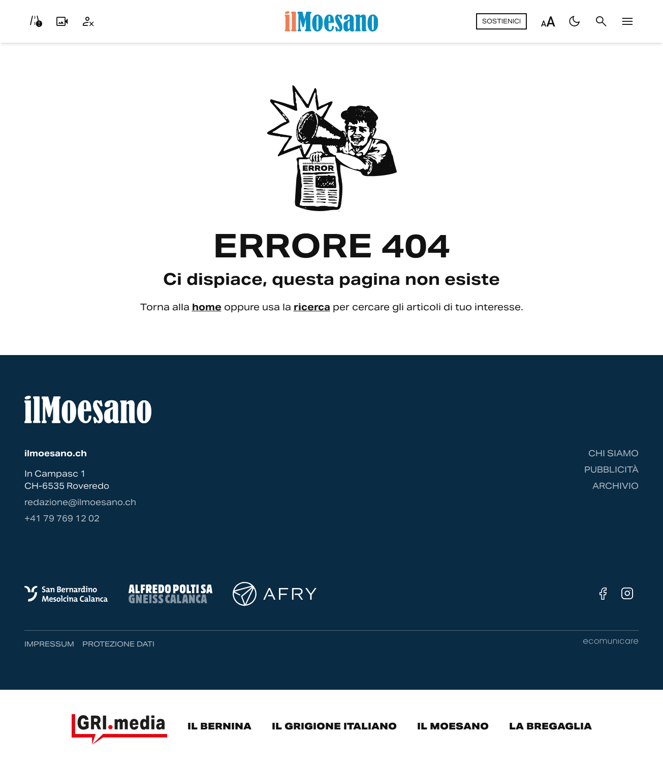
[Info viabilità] (35, 21)
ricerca (312, 307)
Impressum (49, 644)
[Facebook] (603, 593)
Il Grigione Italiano (334, 726)
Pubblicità (611, 469)
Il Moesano (453, 726)
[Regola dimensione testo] (548, 21)
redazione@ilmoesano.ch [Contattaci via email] (80, 502)
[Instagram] (627, 593)
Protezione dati (118, 644)
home (207, 307)
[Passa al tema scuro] (574, 21)
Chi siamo (613, 453)
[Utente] (88, 21)
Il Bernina (219, 726)
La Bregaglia (550, 726)
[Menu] (627, 21)
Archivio (615, 486)
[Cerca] (601, 21)
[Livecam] (62, 21)
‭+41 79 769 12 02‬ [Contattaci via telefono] (62, 518)
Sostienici (501, 21)
